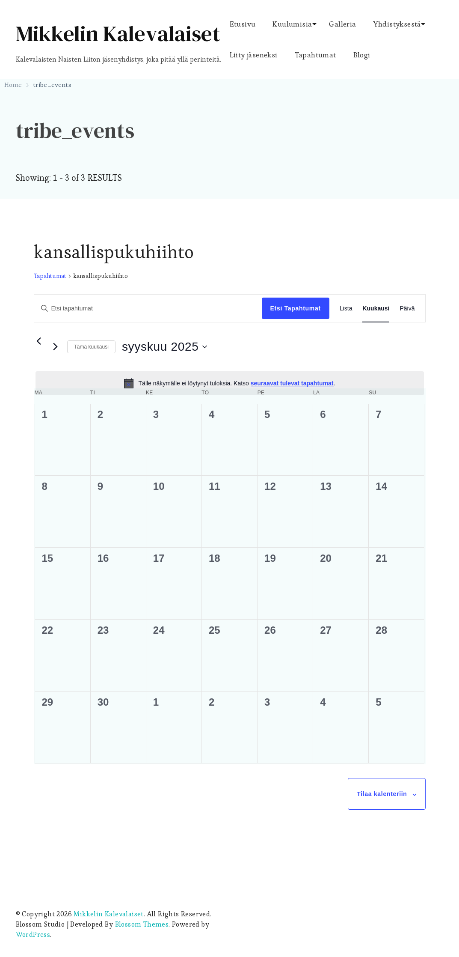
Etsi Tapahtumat (295, 308)
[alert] (230, 383)
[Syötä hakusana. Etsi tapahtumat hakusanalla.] (148, 308)
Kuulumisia (292, 24)
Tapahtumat (315, 55)
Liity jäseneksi (254, 55)
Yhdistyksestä (397, 24)
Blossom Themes (142, 924)
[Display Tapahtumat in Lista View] (346, 308)
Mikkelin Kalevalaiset (118, 33)
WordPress (33, 934)
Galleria (342, 24)
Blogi (361, 55)
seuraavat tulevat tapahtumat (292, 383)
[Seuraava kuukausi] (55, 347)
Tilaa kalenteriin (382, 793)
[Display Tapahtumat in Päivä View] (407, 308)
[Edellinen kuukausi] (39, 341)
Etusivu (243, 24)
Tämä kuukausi (91, 347)
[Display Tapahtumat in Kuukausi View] (375, 308)
